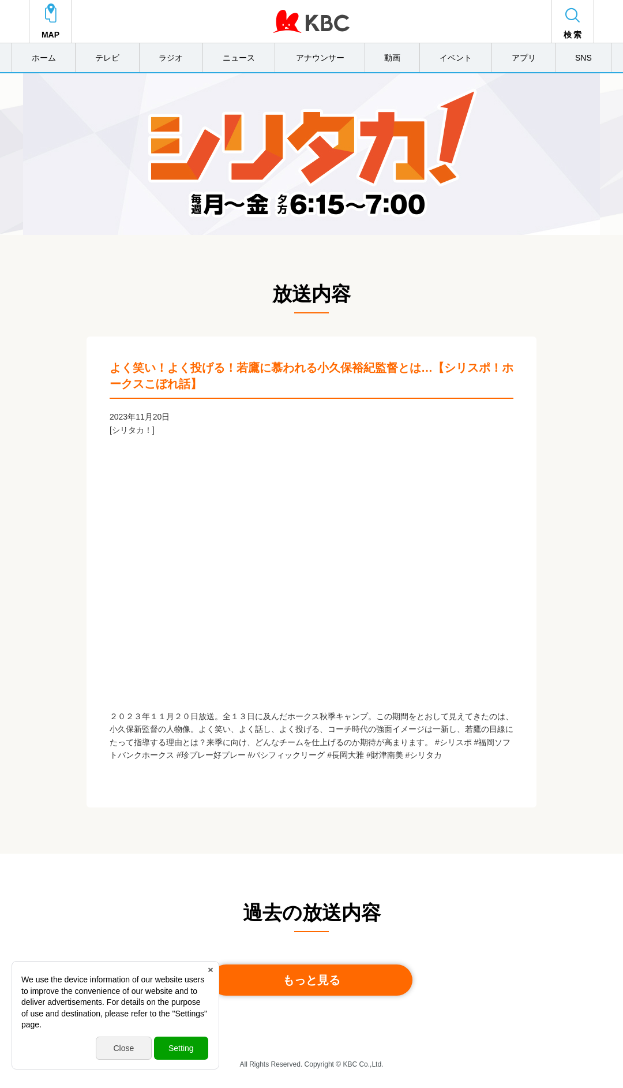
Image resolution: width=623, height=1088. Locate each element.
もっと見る (311, 980)
